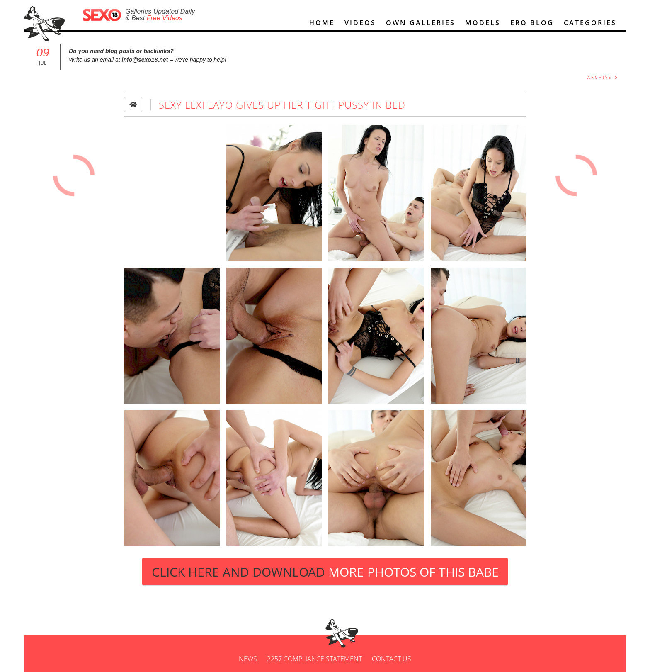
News (248, 658)
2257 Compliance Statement (314, 658)
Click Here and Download (325, 571)
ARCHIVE (599, 77)
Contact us (391, 658)
